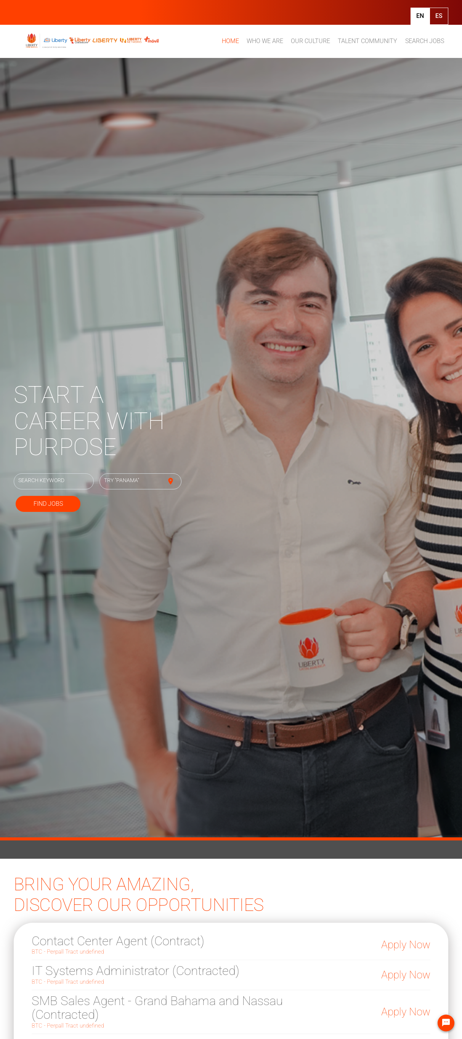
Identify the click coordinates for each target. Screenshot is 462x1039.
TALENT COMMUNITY (367, 41)
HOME (230, 41)
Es (439, 15)
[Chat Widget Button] (446, 1023)
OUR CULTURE (310, 41)
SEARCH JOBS (424, 41)
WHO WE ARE (265, 41)
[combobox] (54, 481)
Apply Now (405, 944)
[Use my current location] (170, 481)
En (420, 15)
